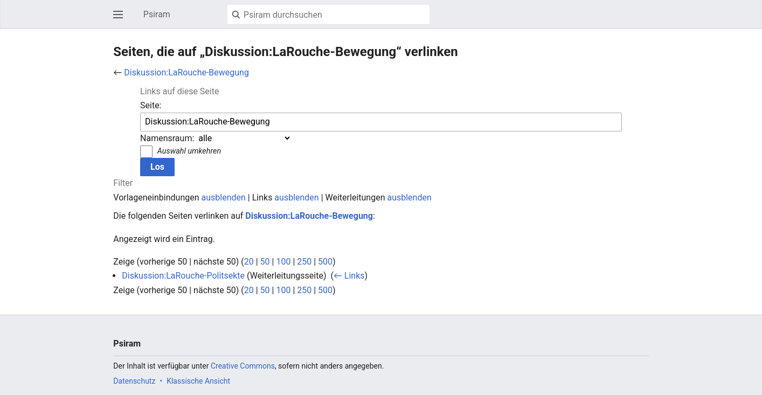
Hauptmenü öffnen (121, 20)
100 (283, 262)
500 (325, 262)
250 (304, 262)
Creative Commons (243, 366)
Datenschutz (134, 381)
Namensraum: (167, 138)
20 (249, 262)
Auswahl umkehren (189, 151)
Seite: (150, 105)
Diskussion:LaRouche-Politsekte (183, 276)
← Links (349, 276)
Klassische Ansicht (198, 381)
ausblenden (224, 197)
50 (265, 262)
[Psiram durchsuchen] (328, 14)
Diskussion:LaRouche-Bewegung (186, 72)
